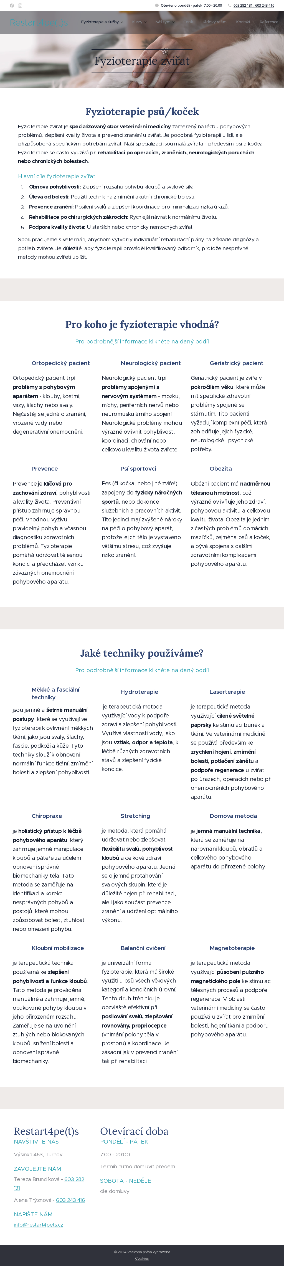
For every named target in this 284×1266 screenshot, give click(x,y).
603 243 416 (70, 1200)
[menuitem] (204, 22)
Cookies (142, 1258)
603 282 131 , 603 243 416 (254, 5)
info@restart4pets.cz (38, 1225)
